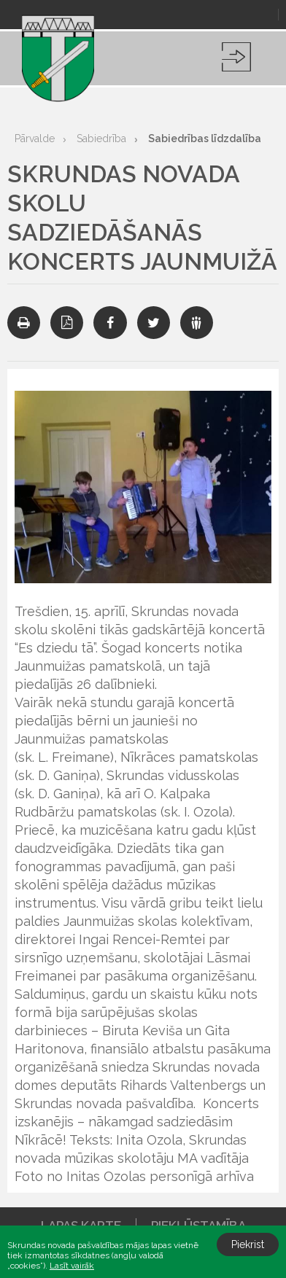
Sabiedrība (101, 138)
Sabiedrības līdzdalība (204, 138)
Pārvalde (35, 138)
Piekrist (247, 1244)
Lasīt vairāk (72, 1266)
